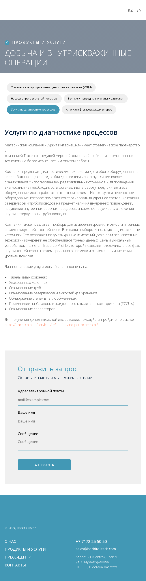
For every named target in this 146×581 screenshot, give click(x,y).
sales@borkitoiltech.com (96, 548)
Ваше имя (26, 412)
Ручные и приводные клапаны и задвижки (96, 98)
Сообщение (28, 433)
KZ (130, 10)
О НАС (10, 541)
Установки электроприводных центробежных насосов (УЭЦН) (51, 87)
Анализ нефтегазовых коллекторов (89, 109)
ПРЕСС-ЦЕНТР (18, 557)
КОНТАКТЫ (15, 565)
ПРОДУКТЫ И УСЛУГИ (39, 42)
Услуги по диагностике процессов (33, 109)
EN (139, 10)
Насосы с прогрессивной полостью (34, 98)
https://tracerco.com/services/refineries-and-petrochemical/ (51, 324)
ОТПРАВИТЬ (44, 465)
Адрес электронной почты (41, 391)
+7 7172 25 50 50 (91, 541)
